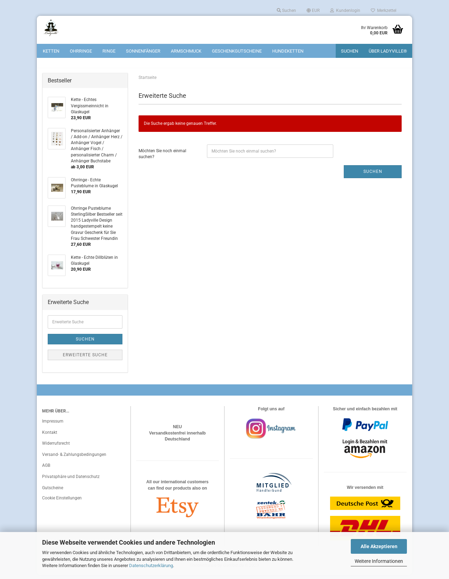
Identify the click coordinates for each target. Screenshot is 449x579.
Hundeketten (287, 51)
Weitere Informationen (379, 561)
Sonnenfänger (143, 51)
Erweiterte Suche (85, 359)
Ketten (51, 51)
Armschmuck (186, 51)
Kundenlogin (345, 10)
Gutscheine (52, 492)
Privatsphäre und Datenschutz (71, 480)
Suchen (286, 10)
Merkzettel (383, 10)
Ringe (108, 51)
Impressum (52, 425)
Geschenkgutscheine (237, 51)
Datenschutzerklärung (151, 565)
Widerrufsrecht (56, 447)
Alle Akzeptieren (379, 546)
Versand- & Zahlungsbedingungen (74, 458)
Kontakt (49, 436)
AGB (46, 469)
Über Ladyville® (388, 51)
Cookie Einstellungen (62, 502)
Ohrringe (81, 51)
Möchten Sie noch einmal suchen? (162, 158)
